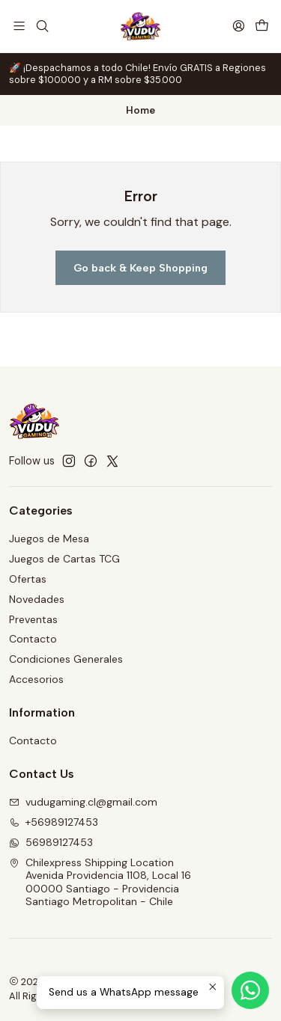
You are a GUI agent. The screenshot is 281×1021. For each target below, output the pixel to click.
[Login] (239, 25)
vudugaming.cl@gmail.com (83, 802)
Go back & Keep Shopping (140, 268)
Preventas (33, 619)
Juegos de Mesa (49, 538)
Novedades (36, 599)
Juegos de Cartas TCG (64, 558)
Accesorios (36, 679)
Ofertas (27, 579)
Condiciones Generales (66, 659)
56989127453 (51, 842)
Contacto (33, 639)
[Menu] (19, 25)
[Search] (41, 25)
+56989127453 (53, 822)
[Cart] (262, 25)
